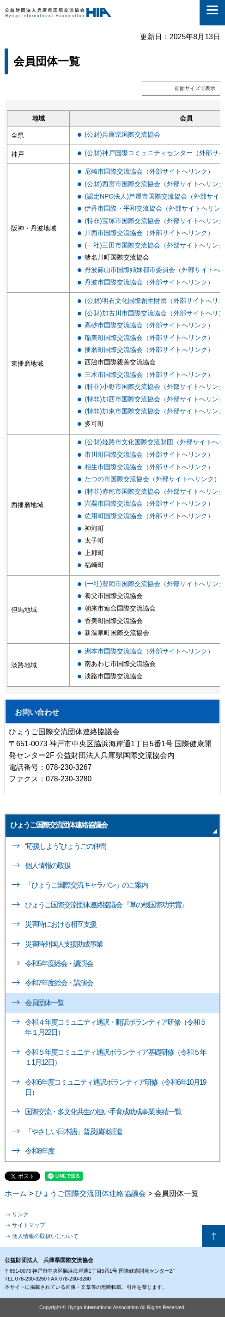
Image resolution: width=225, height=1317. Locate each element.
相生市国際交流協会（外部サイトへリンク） (149, 467)
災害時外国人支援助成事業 (64, 944)
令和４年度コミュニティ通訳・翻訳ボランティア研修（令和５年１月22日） (115, 1027)
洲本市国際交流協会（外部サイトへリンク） (149, 651)
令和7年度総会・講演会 (59, 983)
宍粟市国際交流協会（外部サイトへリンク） (149, 503)
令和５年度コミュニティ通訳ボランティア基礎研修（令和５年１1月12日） (115, 1057)
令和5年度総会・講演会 (59, 963)
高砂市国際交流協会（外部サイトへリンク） (149, 325)
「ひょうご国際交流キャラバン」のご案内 (86, 885)
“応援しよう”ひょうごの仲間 (65, 846)
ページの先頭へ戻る (213, 1236)
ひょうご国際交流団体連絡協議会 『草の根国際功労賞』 (106, 905)
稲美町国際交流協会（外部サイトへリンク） (149, 337)
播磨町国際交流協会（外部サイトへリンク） (149, 349)
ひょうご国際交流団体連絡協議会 (58, 825)
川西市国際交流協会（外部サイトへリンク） (149, 232)
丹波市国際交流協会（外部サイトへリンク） (149, 282)
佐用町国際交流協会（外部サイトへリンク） (149, 516)
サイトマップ (28, 1225)
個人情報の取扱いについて (45, 1236)
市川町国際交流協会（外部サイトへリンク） (149, 454)
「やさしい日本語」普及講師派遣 (73, 1132)
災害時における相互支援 (60, 924)
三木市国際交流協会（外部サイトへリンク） (149, 374)
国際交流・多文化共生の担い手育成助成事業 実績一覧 (103, 1112)
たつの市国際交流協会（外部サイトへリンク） (152, 479)
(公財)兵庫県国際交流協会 (122, 134)
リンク (20, 1214)
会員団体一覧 (44, 1003)
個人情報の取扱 (47, 866)
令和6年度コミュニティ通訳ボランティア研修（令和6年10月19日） (115, 1087)
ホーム (16, 1193)
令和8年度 (39, 1151)
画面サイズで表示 (195, 88)
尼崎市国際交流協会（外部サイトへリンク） (149, 171)
